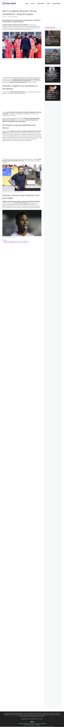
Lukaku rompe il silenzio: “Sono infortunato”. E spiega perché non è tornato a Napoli (52, 39)
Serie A (32, 3)
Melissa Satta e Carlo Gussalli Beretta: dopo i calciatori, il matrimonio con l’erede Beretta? (52, 94)
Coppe (48, 3)
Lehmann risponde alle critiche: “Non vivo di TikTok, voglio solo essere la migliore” (52, 58)
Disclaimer (32, 724)
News (27, 3)
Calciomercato (40, 3)
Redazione (38, 724)
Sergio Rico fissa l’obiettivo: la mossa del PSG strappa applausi (16, 241)
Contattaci (40, 718)
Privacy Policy (27, 724)
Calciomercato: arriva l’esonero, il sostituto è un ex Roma (15, 242)
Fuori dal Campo (56, 3)
